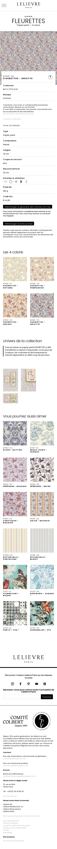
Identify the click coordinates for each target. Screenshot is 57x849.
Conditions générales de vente (16, 825)
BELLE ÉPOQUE (10, 89)
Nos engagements (11, 821)
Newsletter (7, 832)
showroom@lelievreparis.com (15, 765)
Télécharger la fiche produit (19, 223)
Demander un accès (25, 113)
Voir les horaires (10, 796)
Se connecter (8, 113)
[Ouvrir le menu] (8, 5)
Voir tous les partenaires (13, 840)
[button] (15, 273)
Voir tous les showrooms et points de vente (21, 816)
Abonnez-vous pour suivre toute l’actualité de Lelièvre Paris (28, 691)
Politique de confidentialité (14, 828)
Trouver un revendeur (12, 119)
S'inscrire (46, 697)
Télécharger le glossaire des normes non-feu (28, 206)
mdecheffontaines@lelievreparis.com (19, 776)
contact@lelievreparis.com (14, 758)
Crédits (6, 830)
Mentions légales (10, 823)
